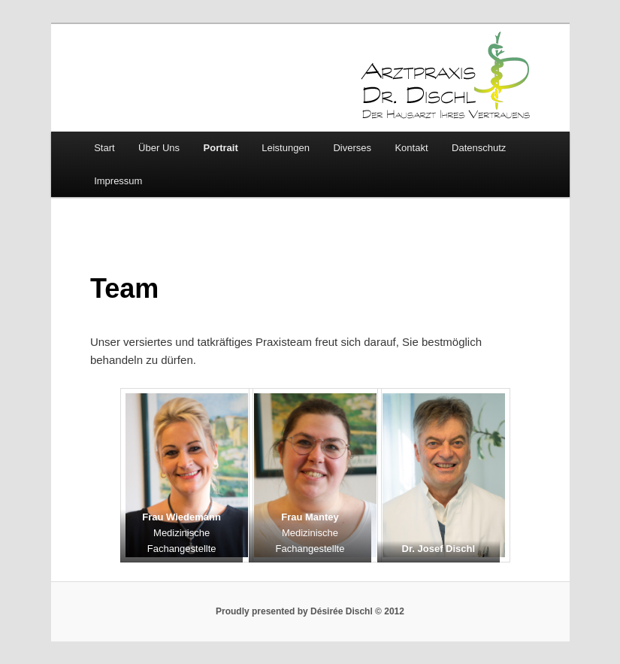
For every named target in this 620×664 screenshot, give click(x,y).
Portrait (221, 147)
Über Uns (159, 147)
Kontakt (411, 147)
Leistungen (286, 147)
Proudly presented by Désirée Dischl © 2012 (310, 611)
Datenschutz (479, 147)
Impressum (118, 180)
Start (104, 147)
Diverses (352, 147)
